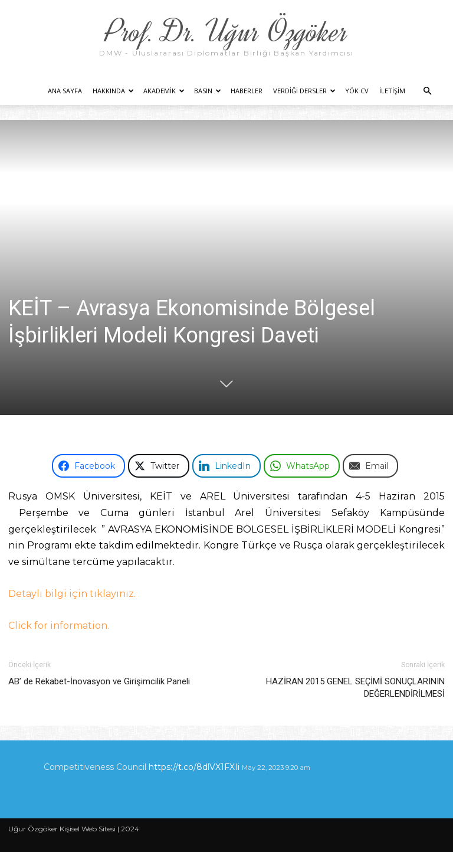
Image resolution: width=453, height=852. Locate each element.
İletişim (392, 90)
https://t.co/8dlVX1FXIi (194, 767)
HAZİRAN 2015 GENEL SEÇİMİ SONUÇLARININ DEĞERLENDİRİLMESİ (355, 687)
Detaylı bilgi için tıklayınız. (72, 593)
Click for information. (58, 625)
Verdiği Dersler (304, 90)
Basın (207, 90)
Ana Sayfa (65, 90)
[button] (427, 91)
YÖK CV (357, 90)
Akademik (164, 90)
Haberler (246, 90)
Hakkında (113, 90)
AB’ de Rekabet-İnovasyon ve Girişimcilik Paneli (99, 681)
